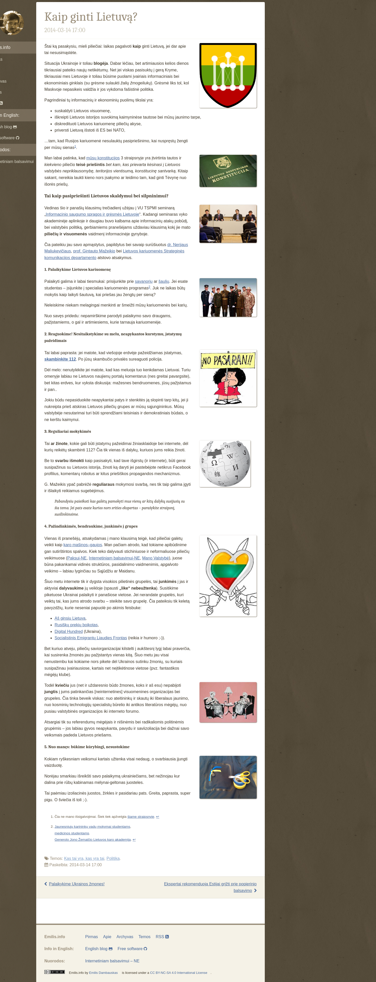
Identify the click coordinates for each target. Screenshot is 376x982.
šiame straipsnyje (153, 817)
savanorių (156, 281)
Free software (17, 138)
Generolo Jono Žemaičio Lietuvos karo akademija (105, 839)
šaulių (176, 281)
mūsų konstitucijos (116, 158)
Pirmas (9, 59)
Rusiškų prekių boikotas (88, 625)
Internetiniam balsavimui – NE (25, 164)
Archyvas (11, 81)
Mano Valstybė (168, 558)
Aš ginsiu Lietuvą (82, 618)
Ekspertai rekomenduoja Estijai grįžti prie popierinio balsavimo (223, 887)
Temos (9, 92)
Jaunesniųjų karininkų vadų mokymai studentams (105, 826)
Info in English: (17, 115)
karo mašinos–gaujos (95, 545)
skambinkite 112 (73, 359)
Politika (125, 858)
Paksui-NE (89, 558)
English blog (16, 127)
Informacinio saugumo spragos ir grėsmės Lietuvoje (105, 214)
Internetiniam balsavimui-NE (127, 558)
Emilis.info (13, 47)
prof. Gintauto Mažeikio (107, 251)
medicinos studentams (84, 833)
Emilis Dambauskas (116, 973)
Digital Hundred (81, 631)
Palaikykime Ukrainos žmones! (87, 884)
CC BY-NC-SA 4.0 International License (191, 973)
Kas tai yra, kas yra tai (97, 858)
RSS (9, 103)
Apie (7, 70)
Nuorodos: (13, 149)
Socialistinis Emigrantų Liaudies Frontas (103, 638)
